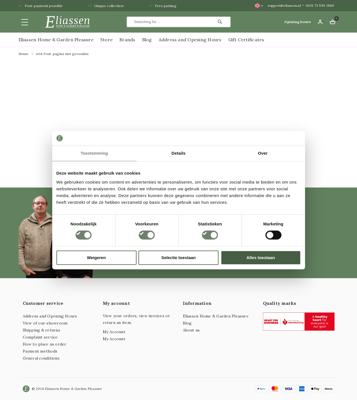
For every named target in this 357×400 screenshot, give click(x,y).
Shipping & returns (41, 330)
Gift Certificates (246, 39)
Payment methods (40, 351)
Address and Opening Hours (190, 39)
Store (106, 39)
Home (24, 54)
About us (191, 330)
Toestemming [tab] (94, 153)
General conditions (41, 358)
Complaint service (40, 337)
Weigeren (96, 257)
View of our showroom (45, 323)
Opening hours (297, 22)
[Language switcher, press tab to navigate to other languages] (259, 5)
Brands (127, 39)
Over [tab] (263, 153)
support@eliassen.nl (284, 5)
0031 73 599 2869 (320, 5)
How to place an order (45, 344)
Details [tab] (179, 153)
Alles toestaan (260, 257)
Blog (147, 39)
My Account (114, 331)
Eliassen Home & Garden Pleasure (56, 39)
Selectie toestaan (178, 257)
